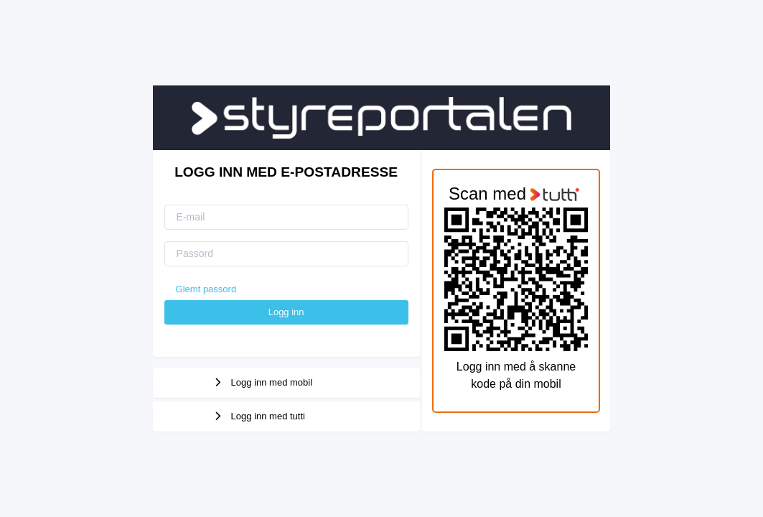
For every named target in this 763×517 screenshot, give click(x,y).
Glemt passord (206, 289)
